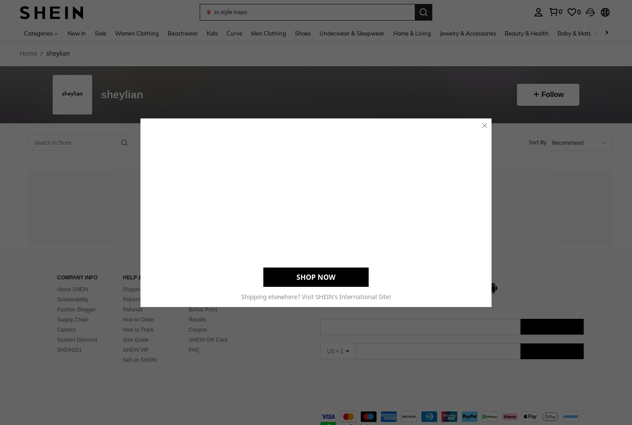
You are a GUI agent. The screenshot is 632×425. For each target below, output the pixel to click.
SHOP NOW (316, 277)
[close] (485, 125)
